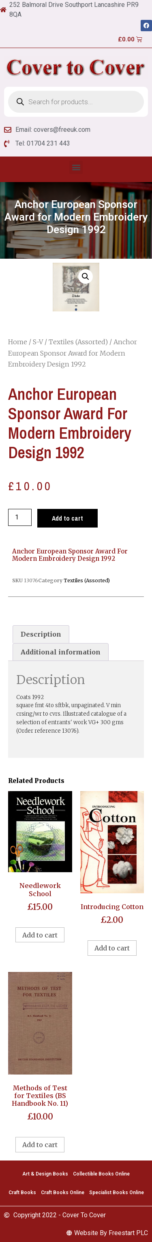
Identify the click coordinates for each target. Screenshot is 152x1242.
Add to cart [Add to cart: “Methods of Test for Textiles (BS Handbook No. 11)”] (40, 1145)
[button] (76, 167)
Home (17, 342)
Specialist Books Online (116, 1192)
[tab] (41, 634)
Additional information (61, 652)
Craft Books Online (62, 1192)
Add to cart (67, 518)
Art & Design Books (45, 1174)
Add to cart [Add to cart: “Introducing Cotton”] (112, 948)
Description (41, 634)
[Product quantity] (20, 517)
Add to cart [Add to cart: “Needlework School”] (40, 935)
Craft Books (22, 1192)
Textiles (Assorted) (78, 342)
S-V (38, 342)
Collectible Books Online (101, 1174)
